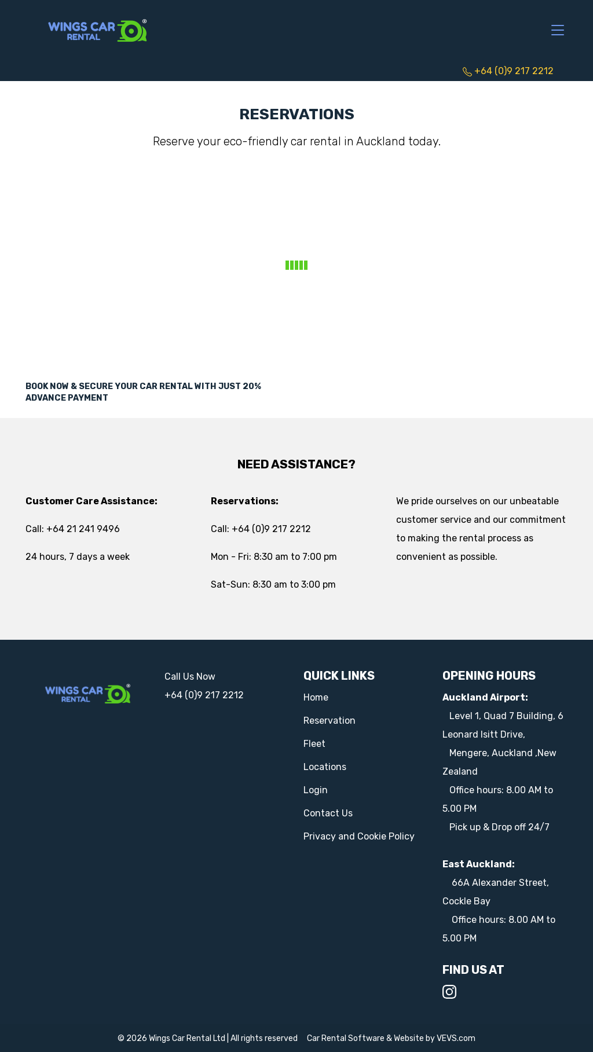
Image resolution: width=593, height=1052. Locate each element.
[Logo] (97, 29)
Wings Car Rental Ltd (187, 1038)
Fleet (314, 743)
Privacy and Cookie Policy (359, 836)
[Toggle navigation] (557, 31)
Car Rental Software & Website (365, 1038)
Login (315, 790)
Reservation (329, 720)
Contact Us (328, 813)
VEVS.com (456, 1038)
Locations (324, 766)
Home (315, 697)
